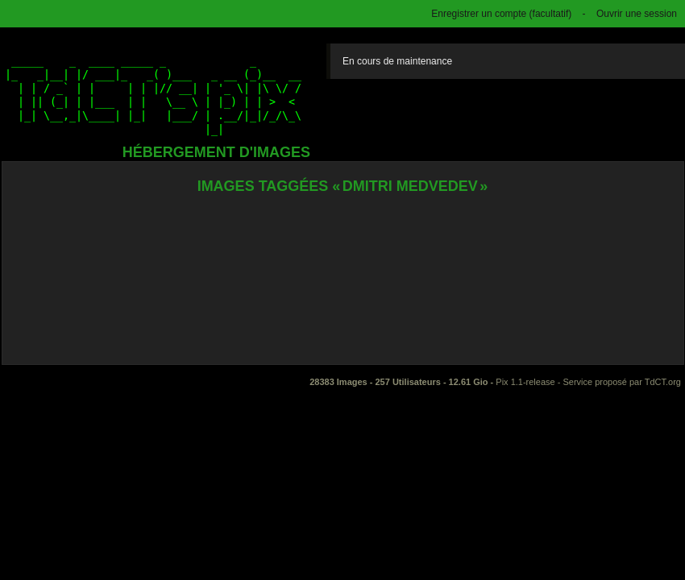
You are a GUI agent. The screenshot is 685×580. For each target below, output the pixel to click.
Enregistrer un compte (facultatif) (501, 13)
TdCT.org (663, 382)
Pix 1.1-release (525, 382)
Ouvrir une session (636, 13)
